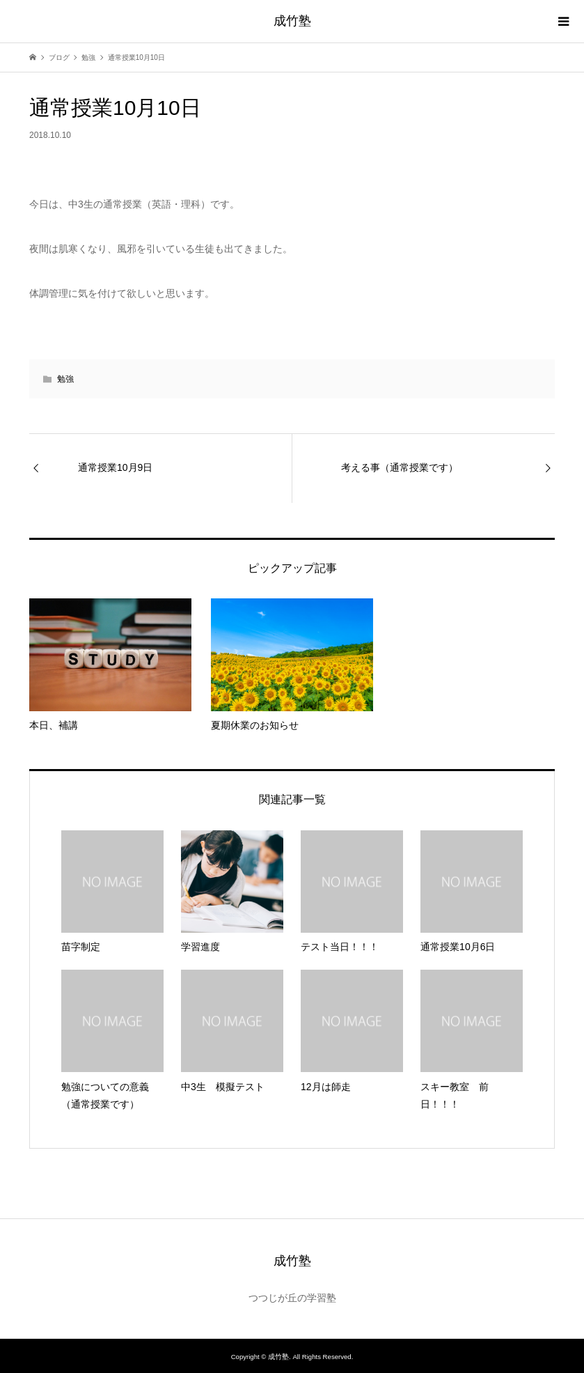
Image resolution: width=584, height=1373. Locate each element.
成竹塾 (292, 21)
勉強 (65, 379)
